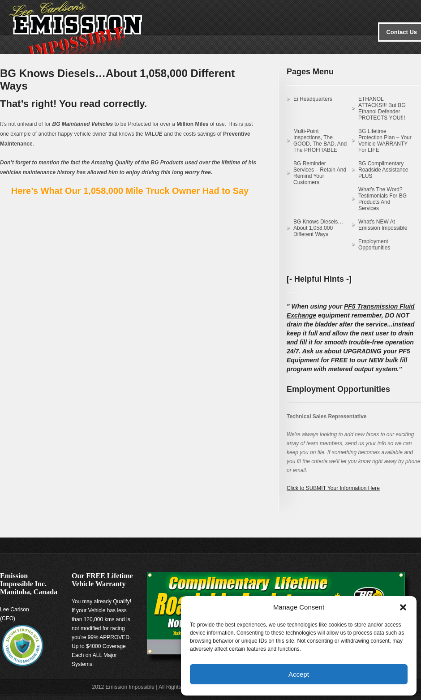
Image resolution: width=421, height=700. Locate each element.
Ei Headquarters (312, 99)
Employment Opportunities (374, 244)
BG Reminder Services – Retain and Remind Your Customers (319, 172)
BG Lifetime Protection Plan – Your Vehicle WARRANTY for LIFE (385, 140)
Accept (298, 674)
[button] (403, 607)
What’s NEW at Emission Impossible (382, 225)
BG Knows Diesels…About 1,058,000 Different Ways (318, 228)
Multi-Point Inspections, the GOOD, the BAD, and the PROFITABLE (320, 140)
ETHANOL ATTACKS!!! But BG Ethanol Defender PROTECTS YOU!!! (382, 108)
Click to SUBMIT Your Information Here (333, 488)
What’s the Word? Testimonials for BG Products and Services (382, 198)
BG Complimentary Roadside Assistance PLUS (383, 169)
